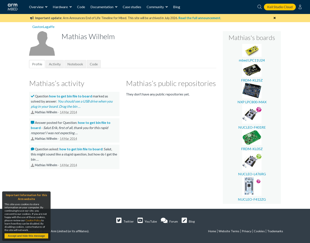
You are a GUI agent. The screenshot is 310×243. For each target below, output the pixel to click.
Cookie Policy (33, 220)
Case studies (132, 7)
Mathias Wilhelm (46, 112)
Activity (55, 64)
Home (212, 231)
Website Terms (229, 231)
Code (81, 7)
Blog (176, 7)
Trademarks (275, 231)
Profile (37, 64)
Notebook (75, 64)
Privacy (246, 231)
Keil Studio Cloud (280, 7)
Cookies (259, 231)
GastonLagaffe (43, 27)
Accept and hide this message (26, 235)
